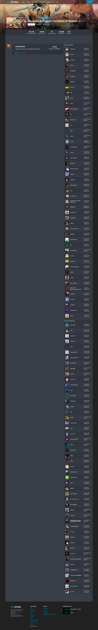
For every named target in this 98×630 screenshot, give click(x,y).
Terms (31, 624)
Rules (31, 612)
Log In (89, 2)
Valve (23, 616)
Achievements (31, 24)
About (31, 614)
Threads (45, 608)
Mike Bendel (19, 612)
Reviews (48, 2)
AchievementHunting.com (49, 614)
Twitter (45, 610)
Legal (31, 618)
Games (23, 2)
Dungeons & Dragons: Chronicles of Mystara (52, 21)
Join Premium (33, 626)
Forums (28, 2)
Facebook (45, 612)
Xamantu (17, 614)
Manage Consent (34, 620)
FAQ (31, 608)
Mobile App (32, 610)
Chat (53, 2)
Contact (32, 616)
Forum (48, 24)
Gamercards (35, 2)
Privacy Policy (33, 622)
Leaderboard (42, 2)
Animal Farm (20, 46)
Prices (44, 24)
